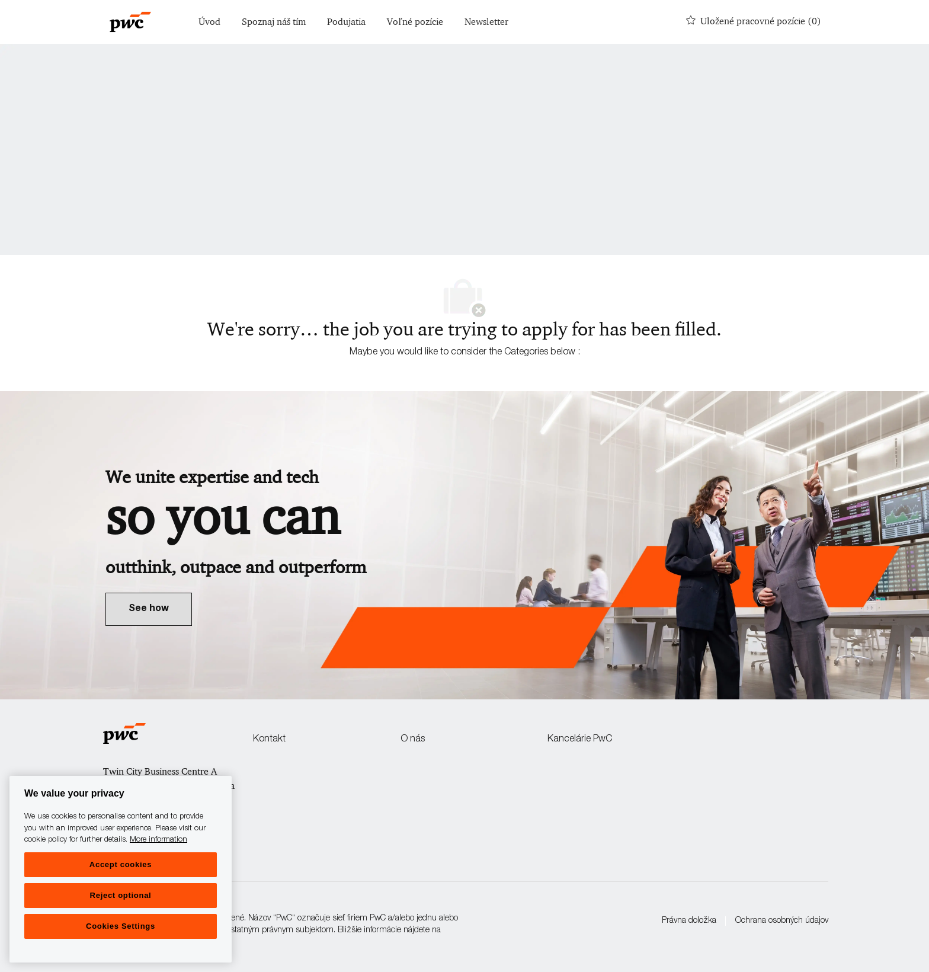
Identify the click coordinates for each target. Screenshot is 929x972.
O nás (413, 739)
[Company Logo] (130, 21)
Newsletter (486, 22)
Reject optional (121, 895)
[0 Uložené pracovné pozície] (753, 22)
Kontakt (269, 739)
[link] (148, 609)
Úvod (209, 22)
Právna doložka (689, 921)
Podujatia (346, 22)
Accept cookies (120, 864)
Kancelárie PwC (579, 739)
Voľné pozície (415, 22)
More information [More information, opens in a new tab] (158, 840)
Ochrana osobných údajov (781, 921)
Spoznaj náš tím (274, 22)
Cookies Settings (120, 926)
